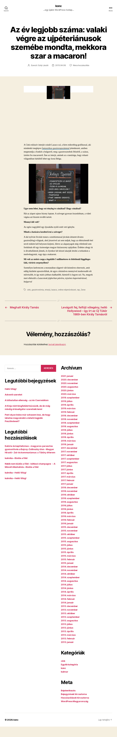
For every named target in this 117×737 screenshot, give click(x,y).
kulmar (64, 671)
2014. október (68, 574)
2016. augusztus (69, 502)
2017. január (67, 484)
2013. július (67, 624)
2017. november (69, 451)
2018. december (69, 415)
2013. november (69, 610)
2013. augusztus (69, 620)
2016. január (67, 523)
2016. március (68, 516)
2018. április (67, 437)
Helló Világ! (11, 389)
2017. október (68, 455)
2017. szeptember (70, 458)
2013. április (67, 631)
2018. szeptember (70, 423)
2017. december (69, 448)
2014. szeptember (70, 577)
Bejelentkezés (68, 690)
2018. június (67, 433)
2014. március (68, 595)
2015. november (69, 530)
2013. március (68, 635)
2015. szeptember (70, 538)
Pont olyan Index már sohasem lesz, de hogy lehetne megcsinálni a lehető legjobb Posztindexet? (27, 418)
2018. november (69, 419)
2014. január (67, 602)
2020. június (67, 390)
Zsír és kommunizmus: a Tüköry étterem (34, 452)
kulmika (9, 458)
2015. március (68, 556)
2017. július (66, 466)
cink (29, 289)
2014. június (67, 588)
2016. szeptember (70, 498)
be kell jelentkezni (57, 344)
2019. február (68, 412)
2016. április (67, 512)
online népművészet (67, 289)
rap (78, 289)
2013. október (68, 613)
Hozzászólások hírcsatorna (75, 697)
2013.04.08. (60, 65)
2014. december (69, 566)
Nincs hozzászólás (81, 65)
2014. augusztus (69, 581)
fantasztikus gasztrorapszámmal (55, 148)
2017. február (68, 480)
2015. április (67, 552)
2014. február (68, 599)
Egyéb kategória (69, 664)
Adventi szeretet (13, 394)
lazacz (54, 289)
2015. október (68, 534)
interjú (47, 289)
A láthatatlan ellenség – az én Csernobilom (27, 400)
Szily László (43, 65)
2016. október (68, 494)
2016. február (68, 520)
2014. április (67, 592)
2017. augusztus (69, 462)
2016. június (67, 509)
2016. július (66, 505)
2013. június (67, 627)
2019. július (66, 401)
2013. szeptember (70, 617)
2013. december (69, 606)
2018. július (67, 430)
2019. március (68, 408)
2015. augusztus (69, 541)
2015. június (67, 548)
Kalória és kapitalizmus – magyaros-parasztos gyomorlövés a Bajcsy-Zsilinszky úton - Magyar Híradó (29, 449)
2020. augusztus (69, 387)
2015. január (67, 563)
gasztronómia (38, 289)
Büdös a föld (21, 458)
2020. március (68, 394)
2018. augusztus (69, 426)
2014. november (69, 570)
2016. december (69, 487)
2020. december (69, 379)
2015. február (68, 559)
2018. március (68, 441)
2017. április (67, 473)
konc (58, 6)
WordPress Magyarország (74, 701)
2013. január (67, 642)
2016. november (69, 491)
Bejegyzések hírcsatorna (74, 694)
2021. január (67, 376)
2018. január (67, 444)
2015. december (69, 527)
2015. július (67, 545)
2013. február (68, 638)
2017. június (67, 469)
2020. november (69, 383)
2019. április (67, 405)
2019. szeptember (70, 397)
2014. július (67, 584)
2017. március (68, 476)
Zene (83, 289)
